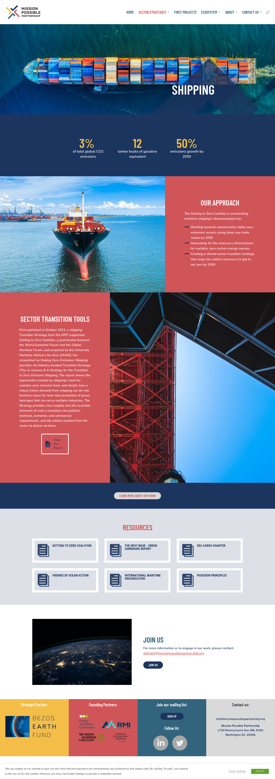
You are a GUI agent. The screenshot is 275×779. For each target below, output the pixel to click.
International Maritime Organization (143, 577)
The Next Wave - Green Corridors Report (141, 547)
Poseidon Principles (212, 575)
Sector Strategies (152, 12)
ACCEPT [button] (260, 771)
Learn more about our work (137, 496)
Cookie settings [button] (237, 771)
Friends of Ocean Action (70, 575)
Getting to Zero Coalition (71, 545)
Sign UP (172, 716)
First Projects (185, 12)
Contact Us (250, 12)
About (229, 12)
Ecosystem (209, 12)
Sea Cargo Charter (211, 545)
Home (130, 12)
